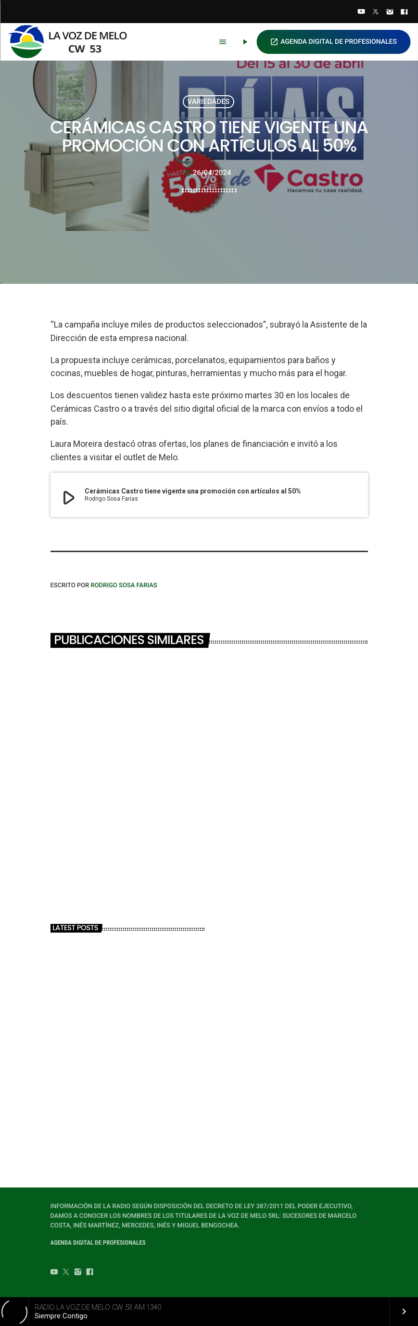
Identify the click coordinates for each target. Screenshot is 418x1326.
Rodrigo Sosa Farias (123, 585)
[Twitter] (376, 12)
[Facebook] (404, 12)
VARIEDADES (209, 101)
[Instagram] (390, 12)
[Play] (244, 42)
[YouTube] (361, 12)
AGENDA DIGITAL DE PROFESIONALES (333, 42)
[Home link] (72, 42)
